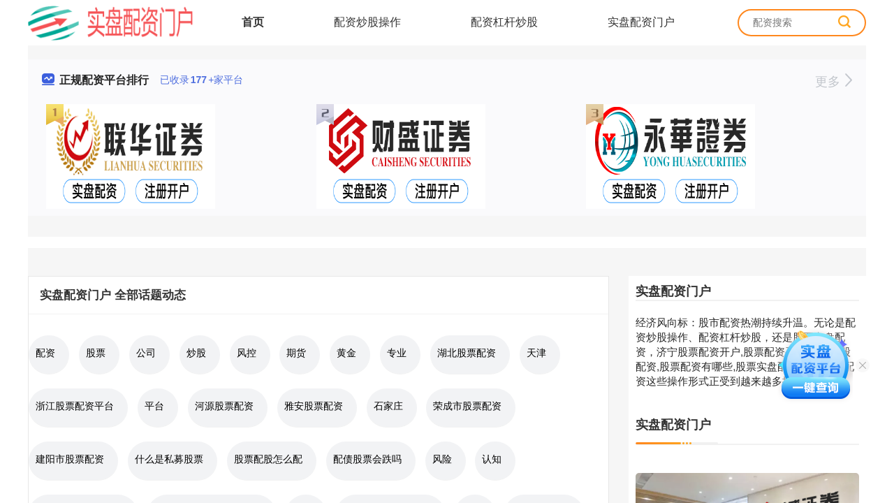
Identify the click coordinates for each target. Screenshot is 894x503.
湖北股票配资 (466, 352)
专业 (396, 352)
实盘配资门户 (641, 22)
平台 (154, 405)
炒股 (196, 352)
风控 (246, 352)
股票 (95, 352)
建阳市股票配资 (70, 459)
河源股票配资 (224, 405)
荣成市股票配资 (467, 405)
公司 (146, 352)
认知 (491, 459)
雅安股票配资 (313, 405)
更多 (833, 82)
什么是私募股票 (169, 459)
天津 (536, 352)
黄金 (346, 352)
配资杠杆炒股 (504, 22)
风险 (442, 459)
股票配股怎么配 (268, 459)
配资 (45, 352)
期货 (296, 352)
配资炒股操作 (367, 22)
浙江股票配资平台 (75, 405)
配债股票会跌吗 (367, 459)
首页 (253, 22)
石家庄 (388, 405)
